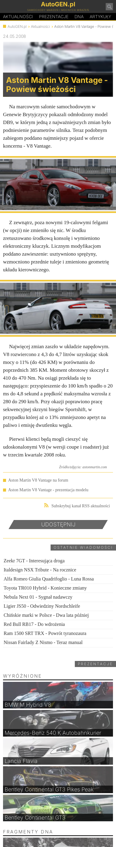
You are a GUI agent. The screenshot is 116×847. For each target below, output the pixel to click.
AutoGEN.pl (17, 26)
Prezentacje (53, 16)
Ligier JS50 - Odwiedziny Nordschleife (42, 606)
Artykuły (100, 16)
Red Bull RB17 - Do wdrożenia (34, 624)
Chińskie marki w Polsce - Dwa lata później (46, 615)
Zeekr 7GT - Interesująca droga (34, 560)
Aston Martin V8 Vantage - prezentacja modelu (48, 490)
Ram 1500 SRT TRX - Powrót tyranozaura (45, 633)
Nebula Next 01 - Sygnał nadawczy (38, 597)
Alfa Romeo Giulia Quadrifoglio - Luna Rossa (49, 578)
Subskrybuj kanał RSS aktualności (77, 505)
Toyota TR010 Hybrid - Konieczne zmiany (45, 587)
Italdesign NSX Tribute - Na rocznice (40, 569)
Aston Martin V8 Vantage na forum (38, 480)
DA (79, 16)
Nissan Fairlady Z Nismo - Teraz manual (43, 642)
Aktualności (18, 16)
